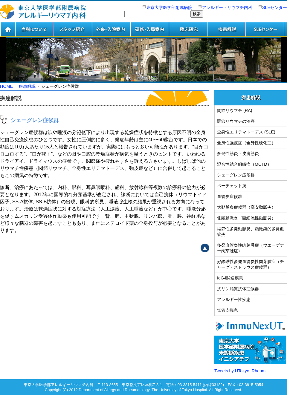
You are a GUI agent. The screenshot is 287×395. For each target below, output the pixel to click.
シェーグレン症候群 (236, 175)
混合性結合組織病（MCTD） (244, 164)
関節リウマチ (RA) (234, 110)
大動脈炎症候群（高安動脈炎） (246, 207)
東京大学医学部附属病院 (166, 7)
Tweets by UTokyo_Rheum (239, 370)
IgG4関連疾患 (230, 278)
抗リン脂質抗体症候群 (238, 288)
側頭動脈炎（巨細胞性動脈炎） (246, 218)
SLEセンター (274, 7)
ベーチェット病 (231, 185)
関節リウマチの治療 (236, 121)
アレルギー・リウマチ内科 (224, 7)
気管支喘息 (227, 310)
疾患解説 (27, 86)
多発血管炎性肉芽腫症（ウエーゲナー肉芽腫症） (250, 248)
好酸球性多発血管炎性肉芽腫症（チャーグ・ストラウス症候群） (250, 264)
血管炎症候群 (229, 196)
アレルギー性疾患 (234, 299)
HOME (6, 86)
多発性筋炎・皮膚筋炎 (238, 153)
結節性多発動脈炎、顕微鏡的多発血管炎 (250, 231)
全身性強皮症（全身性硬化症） (246, 142)
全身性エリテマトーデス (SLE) (246, 132)
